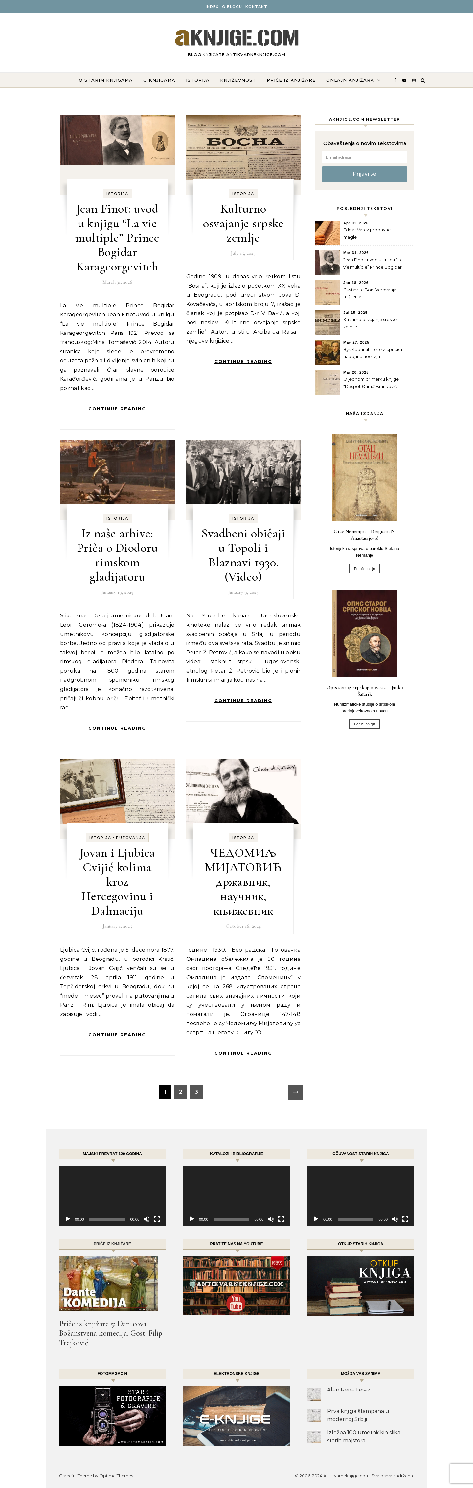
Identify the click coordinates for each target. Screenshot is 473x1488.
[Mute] (146, 1219)
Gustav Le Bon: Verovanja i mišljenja (370, 293)
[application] (112, 1196)
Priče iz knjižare (291, 80)
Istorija (198, 80)
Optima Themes (116, 1475)
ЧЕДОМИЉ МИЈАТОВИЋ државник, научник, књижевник (243, 881)
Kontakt (256, 6)
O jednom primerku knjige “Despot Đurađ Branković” (371, 383)
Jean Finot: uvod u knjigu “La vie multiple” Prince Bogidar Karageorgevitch (117, 237)
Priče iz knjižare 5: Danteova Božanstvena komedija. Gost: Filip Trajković (110, 1333)
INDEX (212, 6)
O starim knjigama (106, 80)
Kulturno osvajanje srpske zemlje (243, 223)
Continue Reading (117, 408)
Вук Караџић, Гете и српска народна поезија (372, 353)
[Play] (67, 1219)
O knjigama (159, 80)
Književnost (238, 80)
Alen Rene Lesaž (348, 1390)
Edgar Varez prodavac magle (367, 233)
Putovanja (130, 837)
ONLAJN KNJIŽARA (350, 80)
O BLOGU (232, 6)
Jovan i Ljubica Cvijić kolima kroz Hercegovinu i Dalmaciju (117, 881)
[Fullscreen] (157, 1219)
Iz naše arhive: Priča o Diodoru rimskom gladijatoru (117, 555)
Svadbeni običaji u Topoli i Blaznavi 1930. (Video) (243, 555)
